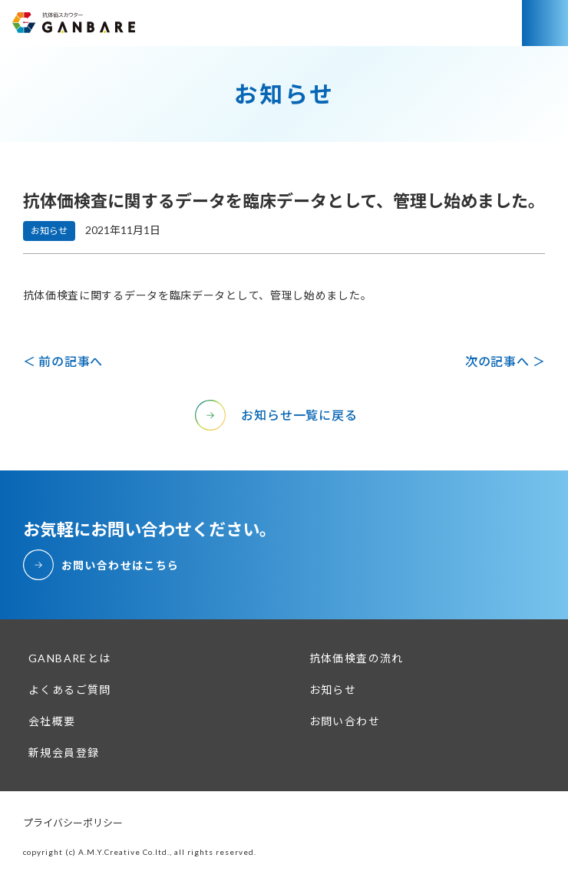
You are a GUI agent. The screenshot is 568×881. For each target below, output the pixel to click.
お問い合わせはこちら (120, 565)
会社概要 (52, 721)
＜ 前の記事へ (63, 361)
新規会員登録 (63, 752)
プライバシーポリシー (73, 823)
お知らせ (333, 689)
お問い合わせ (344, 721)
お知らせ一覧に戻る (299, 415)
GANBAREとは (69, 658)
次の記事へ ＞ (505, 361)
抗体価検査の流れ (356, 658)
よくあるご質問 (69, 689)
